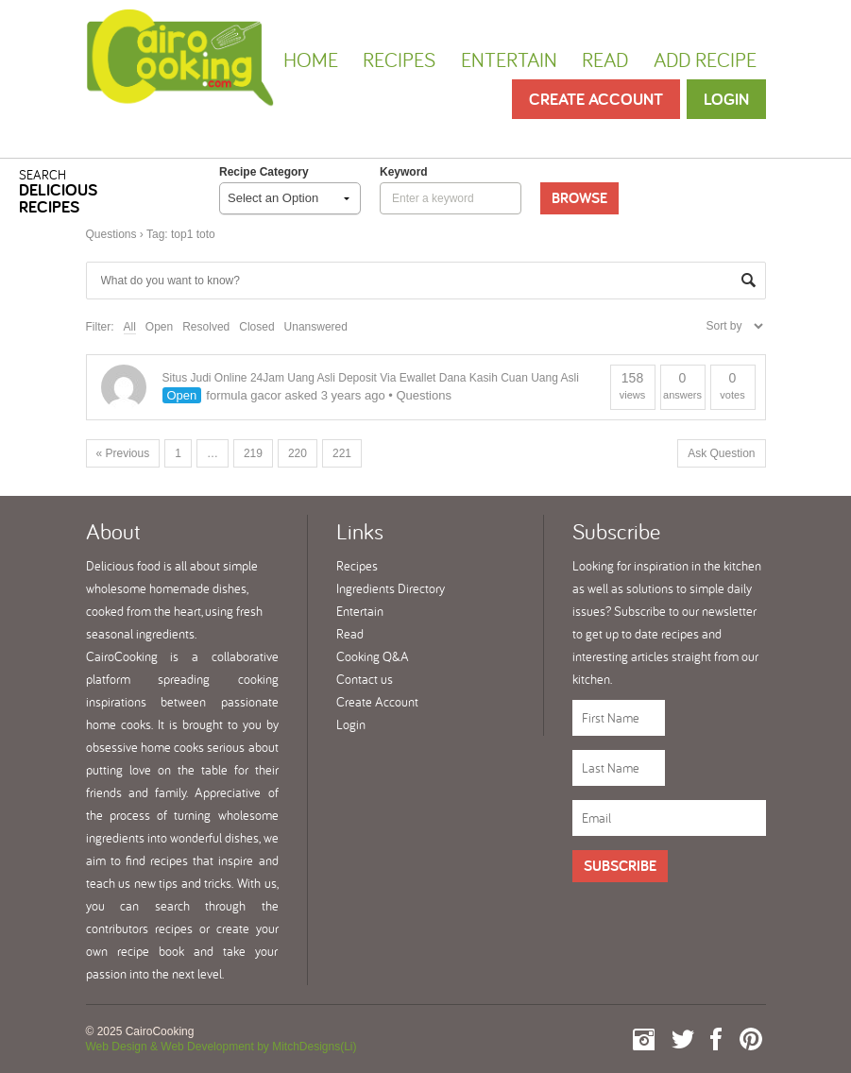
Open (159, 326)
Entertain (509, 59)
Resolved (206, 326)
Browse (579, 198)
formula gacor (243, 395)
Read (605, 59)
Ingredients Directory (390, 588)
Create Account (596, 99)
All (130, 326)
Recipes (399, 59)
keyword (404, 172)
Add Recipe (705, 59)
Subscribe (620, 866)
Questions (111, 234)
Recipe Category (264, 172)
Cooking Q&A (372, 656)
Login (726, 99)
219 (253, 453)
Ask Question (721, 453)
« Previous (123, 453)
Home (310, 59)
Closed (256, 326)
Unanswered (316, 326)
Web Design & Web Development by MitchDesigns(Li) (221, 1046)
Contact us (364, 679)
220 (297, 453)
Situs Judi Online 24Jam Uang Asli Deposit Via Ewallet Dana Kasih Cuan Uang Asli (370, 377)
